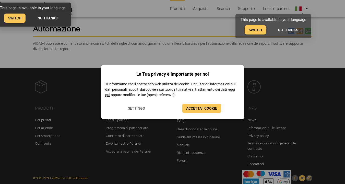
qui (107, 95)
